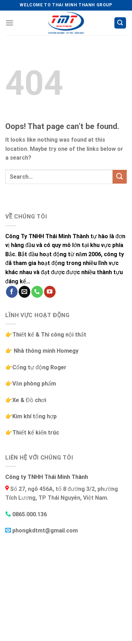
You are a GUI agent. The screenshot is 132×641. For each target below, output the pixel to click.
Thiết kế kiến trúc (35, 432)
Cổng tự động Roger (39, 367)
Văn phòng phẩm (34, 383)
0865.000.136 (29, 514)
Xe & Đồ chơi (29, 400)
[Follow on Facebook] (12, 292)
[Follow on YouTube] (50, 292)
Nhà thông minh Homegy (45, 350)
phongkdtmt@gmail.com (45, 530)
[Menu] (9, 22)
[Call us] (37, 292)
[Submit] (120, 177)
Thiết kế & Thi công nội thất (49, 334)
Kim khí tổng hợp (34, 416)
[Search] (120, 23)
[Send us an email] (24, 292)
